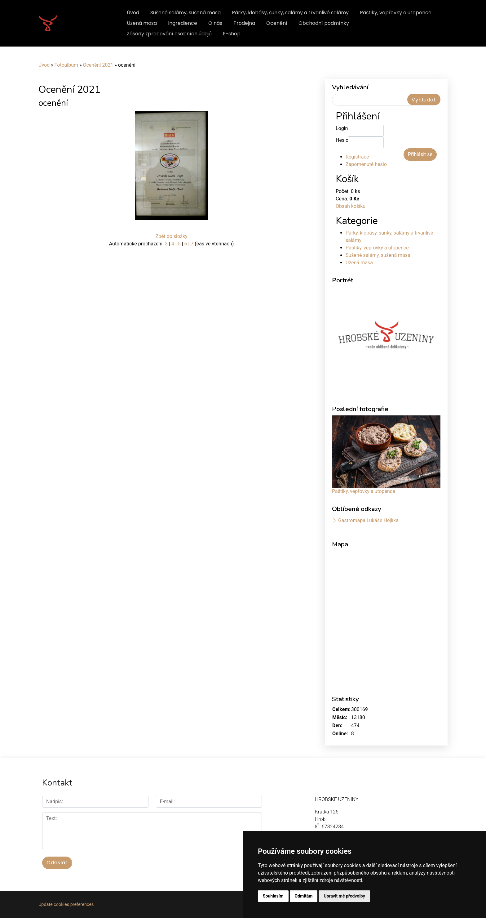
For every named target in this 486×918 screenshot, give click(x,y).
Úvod (133, 12)
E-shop (232, 33)
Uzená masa (142, 23)
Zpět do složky (171, 236)
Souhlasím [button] (273, 895)
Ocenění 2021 (98, 65)
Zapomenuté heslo (366, 164)
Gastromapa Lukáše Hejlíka (368, 520)
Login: (342, 128)
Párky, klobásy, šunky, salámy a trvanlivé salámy (290, 12)
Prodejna (244, 23)
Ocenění (276, 23)
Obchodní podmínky (323, 23)
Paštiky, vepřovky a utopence (395, 12)
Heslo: (342, 140)
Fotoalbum (66, 65)
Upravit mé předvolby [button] (344, 895)
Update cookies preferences (66, 904)
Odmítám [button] (304, 895)
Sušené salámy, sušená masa (185, 12)
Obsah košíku (350, 206)
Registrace (357, 157)
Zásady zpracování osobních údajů (169, 33)
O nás (215, 23)
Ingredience (182, 23)
